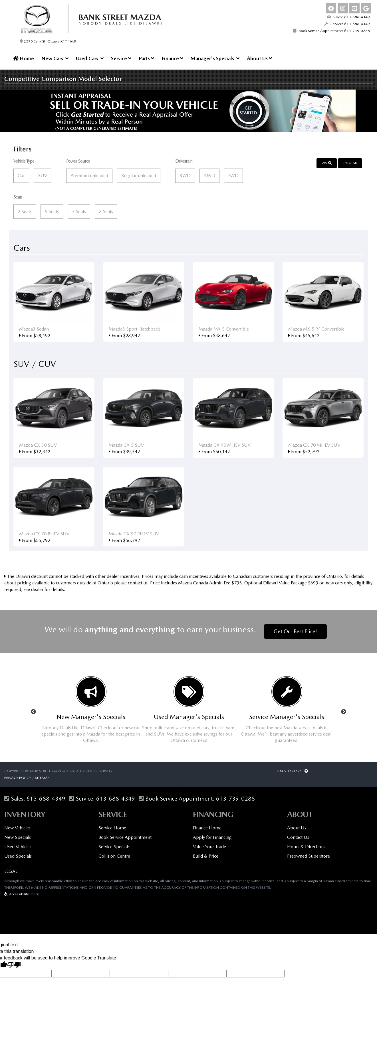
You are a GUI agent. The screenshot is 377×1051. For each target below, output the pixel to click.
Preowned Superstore (308, 856)
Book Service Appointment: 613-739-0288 (331, 31)
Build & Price (205, 856)
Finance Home (207, 828)
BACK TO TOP (292, 771)
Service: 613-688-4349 (347, 24)
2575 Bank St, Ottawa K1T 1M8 (48, 41)
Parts (146, 58)
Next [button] (343, 712)
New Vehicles (17, 828)
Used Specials (18, 856)
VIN (327, 163)
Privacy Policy (17, 777)
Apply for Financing (212, 837)
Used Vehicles (17, 846)
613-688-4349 (46, 798)
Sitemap (42, 777)
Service (121, 58)
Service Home (112, 828)
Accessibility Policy (21, 894)
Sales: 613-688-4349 (348, 17)
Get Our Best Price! (295, 631)
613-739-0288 (235, 798)
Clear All (350, 163)
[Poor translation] (14, 965)
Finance (172, 58)
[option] (91, 712)
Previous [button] (33, 712)
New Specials (17, 837)
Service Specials (114, 846)
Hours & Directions (306, 846)
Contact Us (298, 837)
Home (23, 58)
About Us (259, 58)
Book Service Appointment (125, 837)
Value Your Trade (209, 846)
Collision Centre (114, 856)
